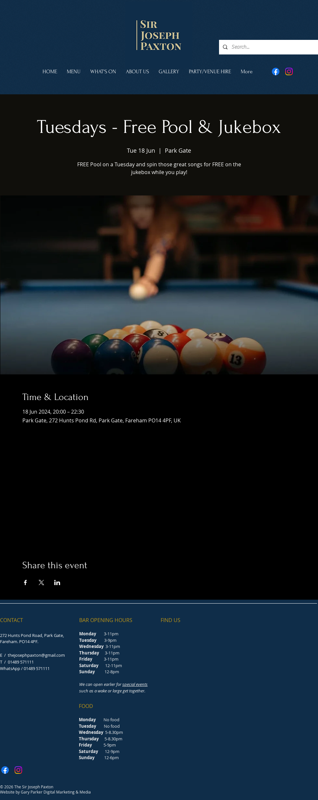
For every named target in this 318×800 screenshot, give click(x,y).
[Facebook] (276, 71)
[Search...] (267, 47)
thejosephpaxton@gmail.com (36, 655)
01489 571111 (21, 662)
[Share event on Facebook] (25, 582)
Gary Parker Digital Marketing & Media (56, 791)
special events (135, 684)
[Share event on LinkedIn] (57, 582)
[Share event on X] (41, 582)
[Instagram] (289, 71)
